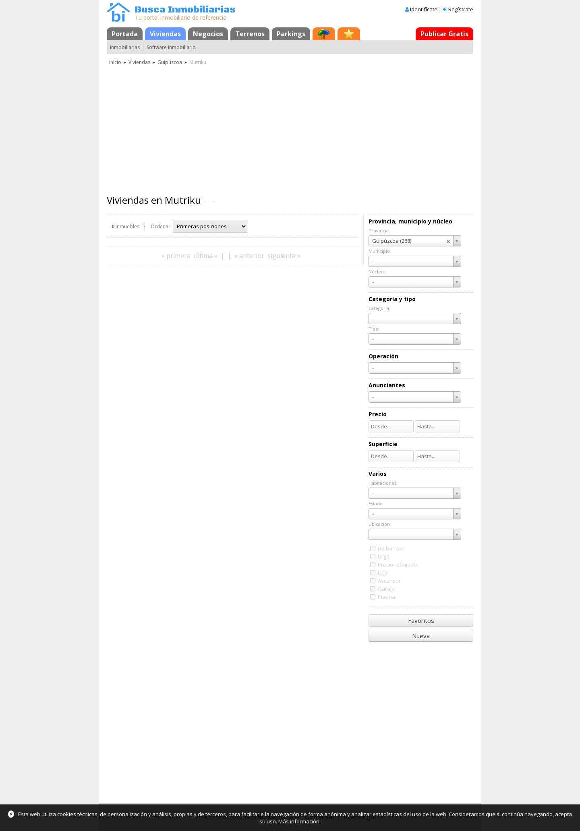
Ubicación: (380, 524)
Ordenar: (161, 226)
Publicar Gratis (444, 33)
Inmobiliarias (125, 47)
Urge (383, 556)
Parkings (291, 33)
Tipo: (374, 329)
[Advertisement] (290, 126)
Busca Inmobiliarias (185, 10)
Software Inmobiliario (171, 47)
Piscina (386, 596)
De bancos (391, 548)
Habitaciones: (383, 483)
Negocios (208, 33)
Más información (298, 821)
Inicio (115, 62)
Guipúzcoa (169, 62)
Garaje (386, 588)
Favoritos (421, 620)
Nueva (421, 636)
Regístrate (460, 9)
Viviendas (165, 33)
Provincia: (379, 230)
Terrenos (250, 33)
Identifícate (423, 9)
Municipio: (380, 251)
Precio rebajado (397, 564)
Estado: (376, 503)
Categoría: (379, 308)
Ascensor (389, 580)
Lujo (383, 572)
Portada (125, 33)
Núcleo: (377, 272)
